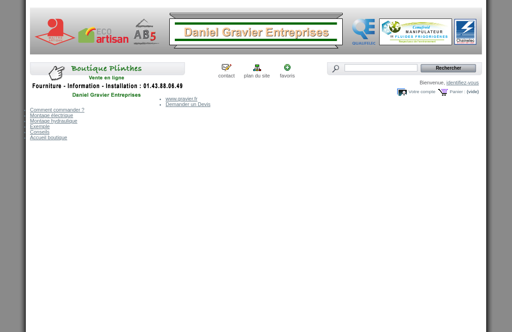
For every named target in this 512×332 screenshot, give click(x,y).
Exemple (40, 126)
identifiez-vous (463, 82)
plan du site (257, 75)
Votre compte (422, 91)
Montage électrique (51, 115)
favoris (287, 75)
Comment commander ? (57, 110)
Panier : (457, 91)
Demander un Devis (188, 104)
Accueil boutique (48, 137)
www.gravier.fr (181, 98)
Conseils (39, 132)
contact (226, 75)
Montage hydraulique (53, 121)
